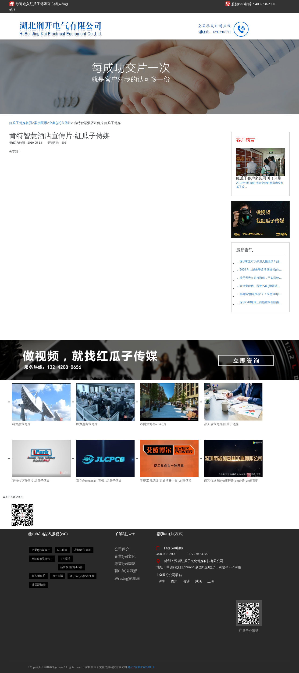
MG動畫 (62, 550)
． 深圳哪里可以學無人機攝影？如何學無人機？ (259, 261)
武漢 (198, 581)
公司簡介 (121, 549)
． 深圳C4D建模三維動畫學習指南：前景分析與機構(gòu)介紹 (259, 302)
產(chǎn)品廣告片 (42, 558)
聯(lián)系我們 (126, 571)
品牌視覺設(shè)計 (71, 567)
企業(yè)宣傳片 (60, 123)
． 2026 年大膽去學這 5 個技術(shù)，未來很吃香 (259, 269)
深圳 (162, 581)
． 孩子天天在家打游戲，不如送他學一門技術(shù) (259, 277)
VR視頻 (65, 558)
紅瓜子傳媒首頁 (20, 123)
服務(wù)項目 (126, 18)
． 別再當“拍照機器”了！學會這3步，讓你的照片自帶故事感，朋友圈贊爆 (259, 294)
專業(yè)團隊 (124, 564)
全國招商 (267, 18)
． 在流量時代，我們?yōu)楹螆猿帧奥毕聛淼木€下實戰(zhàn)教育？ (259, 286)
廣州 (174, 581)
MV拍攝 (58, 575)
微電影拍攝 (39, 584)
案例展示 (183, 18)
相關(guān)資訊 (154, 18)
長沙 (186, 581)
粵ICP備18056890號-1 (141, 667)
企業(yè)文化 (124, 556)
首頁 (99, 18)
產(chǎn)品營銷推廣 (82, 576)
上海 (210, 581)
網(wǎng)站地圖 (127, 578)
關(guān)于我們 (210, 18)
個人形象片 (39, 575)
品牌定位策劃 (82, 550)
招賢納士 (239, 18)
